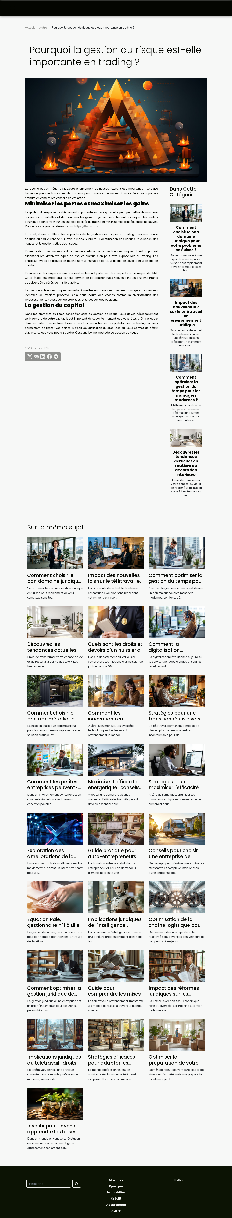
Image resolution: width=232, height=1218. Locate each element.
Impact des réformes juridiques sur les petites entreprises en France (174, 997)
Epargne (116, 1186)
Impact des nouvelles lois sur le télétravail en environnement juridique (186, 314)
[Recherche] (48, 1184)
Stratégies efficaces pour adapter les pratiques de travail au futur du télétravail (115, 1066)
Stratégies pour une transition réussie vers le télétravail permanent (174, 722)
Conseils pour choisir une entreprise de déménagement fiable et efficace (176, 859)
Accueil (30, 28)
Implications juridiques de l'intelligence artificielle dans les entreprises (115, 928)
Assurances (116, 1204)
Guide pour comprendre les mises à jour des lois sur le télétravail (114, 997)
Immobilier (116, 1192)
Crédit (116, 1198)
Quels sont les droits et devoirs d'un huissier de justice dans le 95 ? (115, 650)
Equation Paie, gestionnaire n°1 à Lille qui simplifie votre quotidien (53, 928)
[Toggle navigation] (12, 8)
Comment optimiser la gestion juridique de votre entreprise (54, 994)
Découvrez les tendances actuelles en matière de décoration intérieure (186, 463)
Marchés (116, 1180)
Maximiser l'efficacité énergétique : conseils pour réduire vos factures (114, 791)
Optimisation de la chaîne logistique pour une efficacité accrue (175, 925)
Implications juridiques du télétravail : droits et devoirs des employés (54, 1063)
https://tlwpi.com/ (86, 226)
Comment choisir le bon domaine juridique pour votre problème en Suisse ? (186, 239)
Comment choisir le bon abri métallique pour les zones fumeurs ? (55, 722)
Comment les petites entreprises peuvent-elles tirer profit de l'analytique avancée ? (54, 791)
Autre (43, 28)
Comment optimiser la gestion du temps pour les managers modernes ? (186, 388)
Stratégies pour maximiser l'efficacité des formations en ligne (174, 791)
